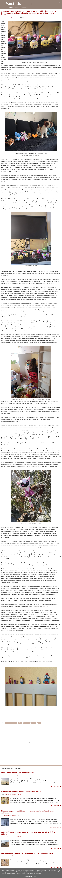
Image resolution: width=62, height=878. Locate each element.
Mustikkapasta (18, 3)
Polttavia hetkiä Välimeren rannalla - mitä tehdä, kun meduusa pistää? (27, 853)
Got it (36, 876)
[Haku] (60, 3)
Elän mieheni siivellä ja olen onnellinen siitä (17, 772)
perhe (38, 723)
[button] (60, 12)
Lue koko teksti (55, 786)
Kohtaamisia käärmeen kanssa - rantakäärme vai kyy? (21, 792)
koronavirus (26, 723)
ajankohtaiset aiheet (10, 723)
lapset (33, 723)
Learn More (28, 876)
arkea (19, 723)
